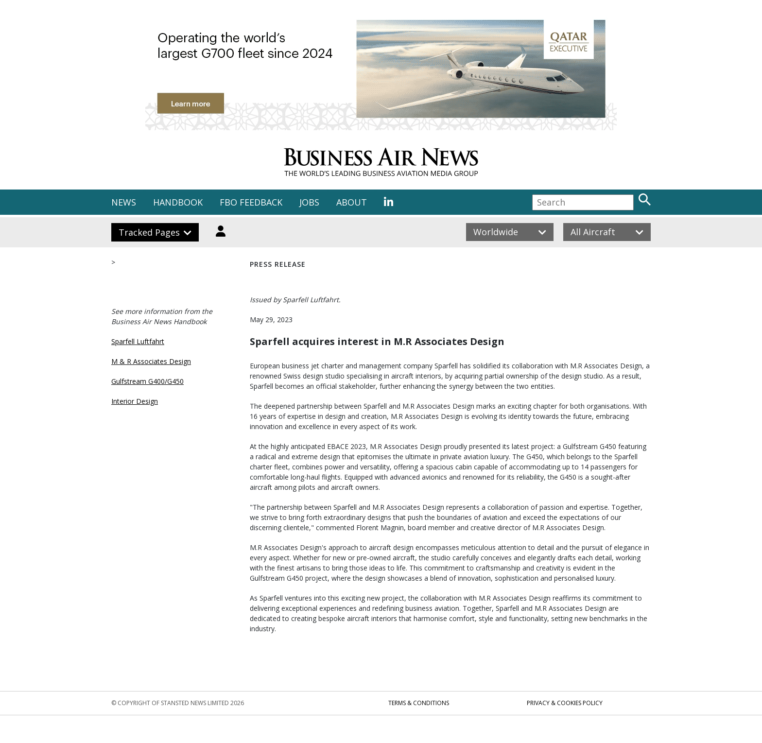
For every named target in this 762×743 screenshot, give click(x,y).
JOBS (309, 202)
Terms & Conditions (418, 703)
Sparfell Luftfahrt (137, 341)
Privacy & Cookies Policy (565, 703)
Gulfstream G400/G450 (147, 381)
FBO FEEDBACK (251, 202)
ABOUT (351, 202)
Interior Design (134, 401)
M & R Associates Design (151, 361)
